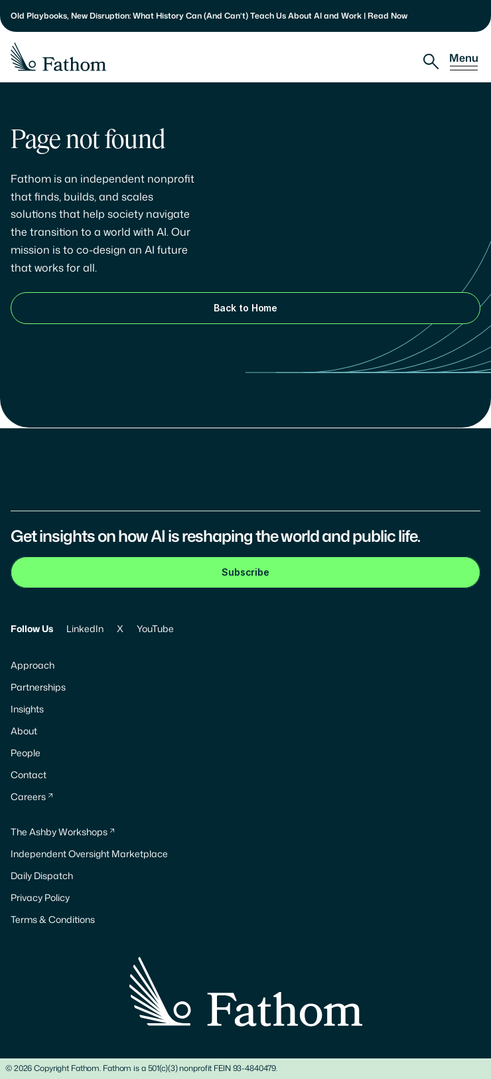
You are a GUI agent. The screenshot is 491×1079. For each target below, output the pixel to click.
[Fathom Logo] (58, 56)
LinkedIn (85, 628)
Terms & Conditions (53, 919)
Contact (28, 774)
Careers (28, 796)
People (25, 752)
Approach (32, 665)
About (24, 730)
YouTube (155, 628)
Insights (27, 709)
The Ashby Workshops (59, 831)
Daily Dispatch (42, 875)
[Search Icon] (431, 61)
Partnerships (38, 687)
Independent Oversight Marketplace (89, 853)
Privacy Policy (40, 897)
